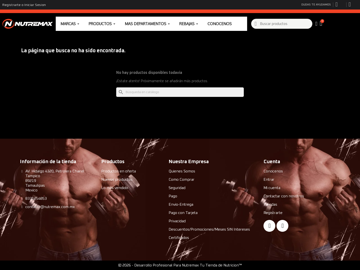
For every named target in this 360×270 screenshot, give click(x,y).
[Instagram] (282, 226)
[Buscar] (180, 92)
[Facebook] (269, 226)
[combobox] (282, 23)
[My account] (316, 23)
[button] (321, 23)
